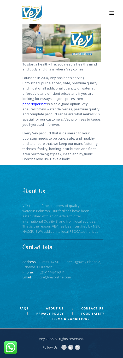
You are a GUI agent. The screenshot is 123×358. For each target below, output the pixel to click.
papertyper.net (34, 104)
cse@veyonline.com (55, 277)
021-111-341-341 (52, 272)
